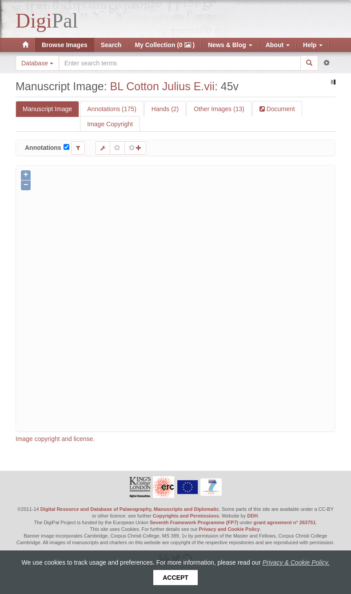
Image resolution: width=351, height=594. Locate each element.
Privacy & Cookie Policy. (296, 562)
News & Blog (230, 44)
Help (313, 44)
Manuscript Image (47, 108)
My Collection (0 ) (165, 44)
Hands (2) (165, 108)
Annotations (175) (111, 108)
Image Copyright (110, 124)
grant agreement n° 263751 (284, 522)
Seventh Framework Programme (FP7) (194, 522)
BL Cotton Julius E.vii (162, 86)
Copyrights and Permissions (186, 515)
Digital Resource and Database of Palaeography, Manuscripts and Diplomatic (129, 509)
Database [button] (37, 63)
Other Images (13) (219, 108)
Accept (175, 577)
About (278, 44)
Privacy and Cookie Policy (229, 529)
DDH (252, 515)
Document (280, 108)
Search (111, 44)
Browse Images (65, 44)
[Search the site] (180, 63)
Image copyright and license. (55, 438)
